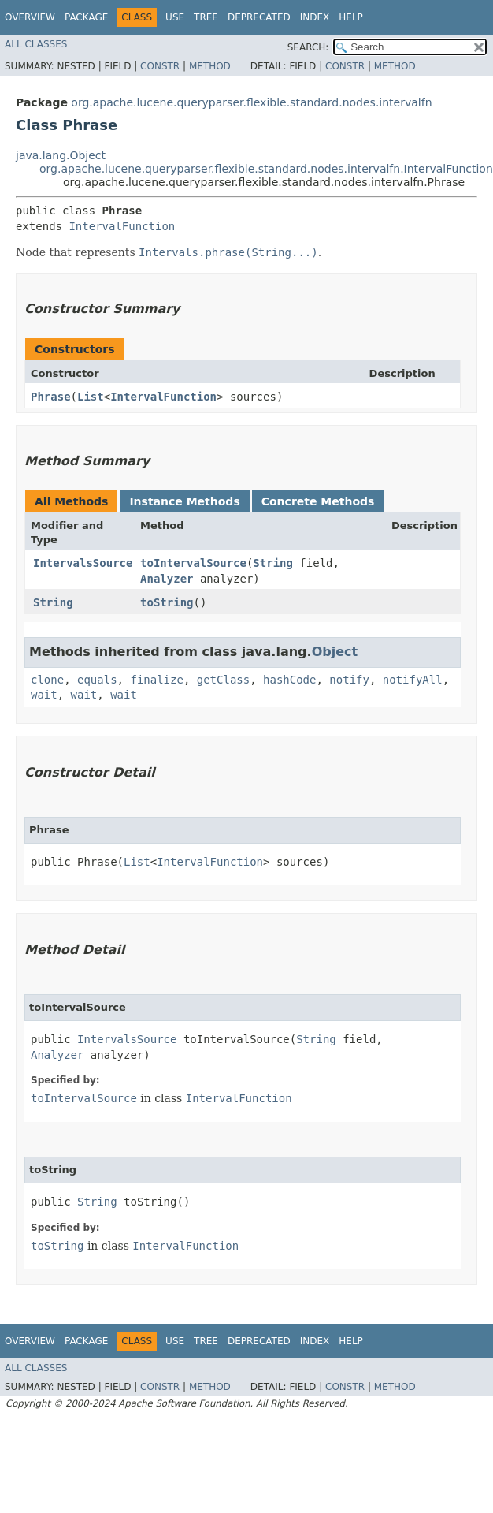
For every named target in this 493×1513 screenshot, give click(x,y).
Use (174, 17)
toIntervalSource (193, 563)
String (273, 563)
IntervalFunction (122, 226)
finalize (156, 679)
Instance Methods (184, 501)
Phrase (51, 396)
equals (97, 679)
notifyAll (413, 679)
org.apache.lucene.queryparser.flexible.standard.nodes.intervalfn (251, 102)
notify (349, 679)
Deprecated (259, 17)
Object (335, 651)
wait (44, 694)
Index (315, 17)
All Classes (36, 44)
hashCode (289, 679)
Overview (30, 17)
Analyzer (166, 578)
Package (86, 17)
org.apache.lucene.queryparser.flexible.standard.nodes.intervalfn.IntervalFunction (266, 168)
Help (351, 17)
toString (166, 602)
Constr (160, 66)
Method (210, 66)
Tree (206, 17)
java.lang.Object (61, 155)
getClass (223, 679)
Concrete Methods (318, 501)
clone (47, 679)
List (90, 396)
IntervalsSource (82, 563)
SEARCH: (308, 47)
